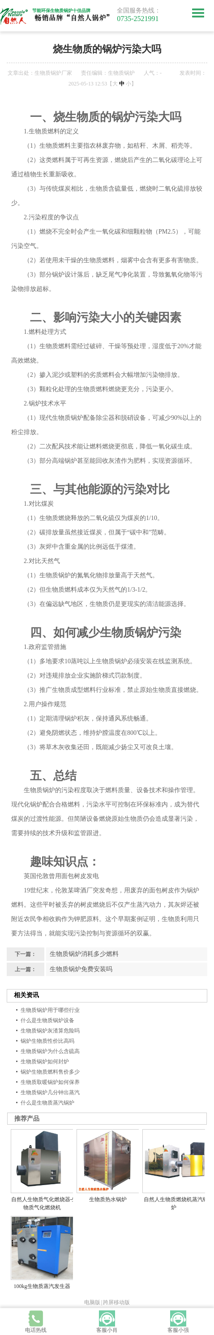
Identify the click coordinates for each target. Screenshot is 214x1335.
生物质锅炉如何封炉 (45, 1061)
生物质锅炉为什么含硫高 (50, 1051)
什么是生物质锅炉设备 (47, 1020)
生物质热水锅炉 (108, 1199)
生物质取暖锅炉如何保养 (50, 1082)
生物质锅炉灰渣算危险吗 (50, 1031)
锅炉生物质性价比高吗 (47, 1041)
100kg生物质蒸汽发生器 (42, 1286)
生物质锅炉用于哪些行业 (50, 1010)
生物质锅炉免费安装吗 (81, 969)
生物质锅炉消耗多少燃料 (84, 954)
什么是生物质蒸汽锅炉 (47, 1103)
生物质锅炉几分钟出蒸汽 (50, 1092)
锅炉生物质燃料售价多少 (50, 1072)
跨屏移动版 (116, 1302)
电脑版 (92, 1302)
